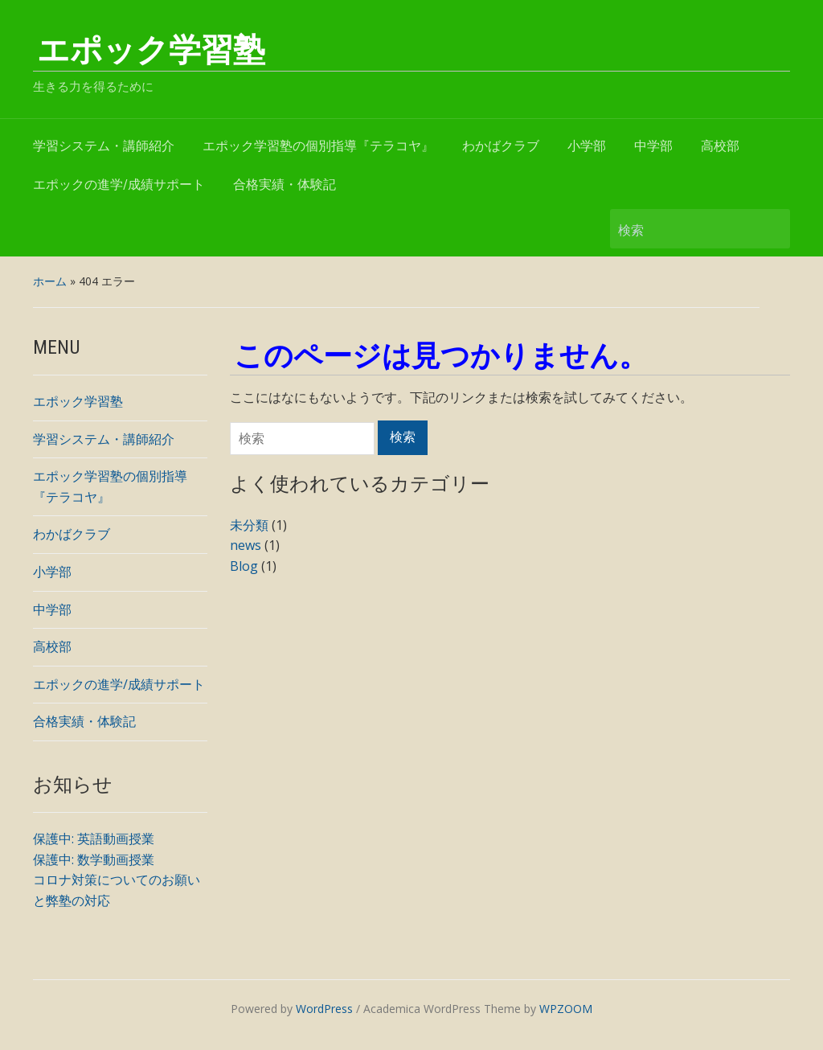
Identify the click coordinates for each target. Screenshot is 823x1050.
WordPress (324, 1008)
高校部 (720, 146)
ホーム (50, 281)
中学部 (653, 146)
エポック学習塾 (151, 50)
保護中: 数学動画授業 (93, 859)
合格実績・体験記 (284, 184)
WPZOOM (565, 1008)
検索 (770, 228)
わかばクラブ (500, 146)
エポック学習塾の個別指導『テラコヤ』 (318, 146)
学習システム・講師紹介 (103, 146)
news (245, 545)
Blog (244, 566)
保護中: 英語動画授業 (93, 838)
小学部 (586, 146)
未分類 (249, 525)
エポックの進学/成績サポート (119, 184)
